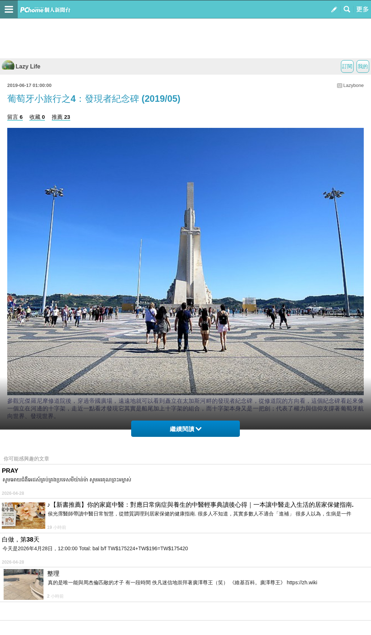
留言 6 (15, 117)
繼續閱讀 (185, 429)
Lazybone (353, 85)
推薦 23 (61, 117)
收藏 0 (37, 117)
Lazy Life (21, 66)
